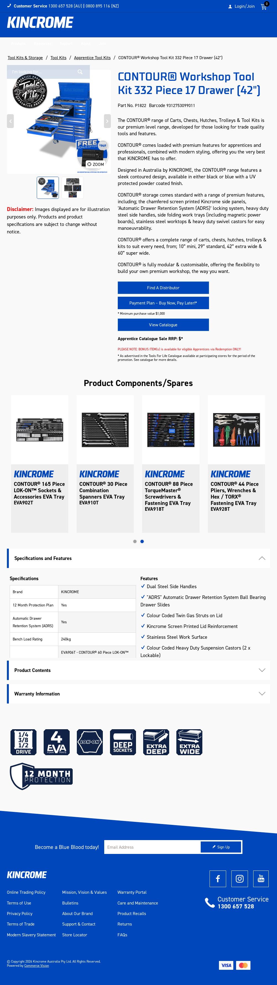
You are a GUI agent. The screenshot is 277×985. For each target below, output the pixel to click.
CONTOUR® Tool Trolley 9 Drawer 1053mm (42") (34, 490)
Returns (124, 924)
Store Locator (74, 934)
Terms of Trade (21, 924)
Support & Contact (78, 924)
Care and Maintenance (137, 903)
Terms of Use (19, 903)
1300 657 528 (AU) (65, 6)
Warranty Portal (132, 892)
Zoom (98, 164)
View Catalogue (163, 325)
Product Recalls (131, 913)
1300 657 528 (236, 906)
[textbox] (220, 26)
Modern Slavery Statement (31, 934)
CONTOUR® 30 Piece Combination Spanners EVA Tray (169, 490)
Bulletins (70, 903)
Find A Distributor (163, 288)
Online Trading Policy (26, 892)
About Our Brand (77, 913)
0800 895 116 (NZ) (102, 6)
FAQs (122, 934)
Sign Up (223, 847)
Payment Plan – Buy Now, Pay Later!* (163, 303)
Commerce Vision (36, 965)
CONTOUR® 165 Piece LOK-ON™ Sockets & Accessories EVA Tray (105, 490)
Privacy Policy (19, 913)
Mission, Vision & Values (84, 892)
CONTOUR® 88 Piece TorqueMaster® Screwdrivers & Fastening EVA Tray (235, 493)
